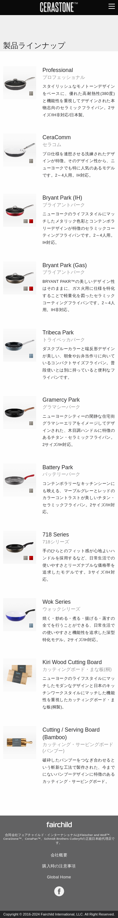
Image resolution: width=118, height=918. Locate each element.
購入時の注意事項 (59, 866)
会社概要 (59, 855)
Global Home (59, 877)
